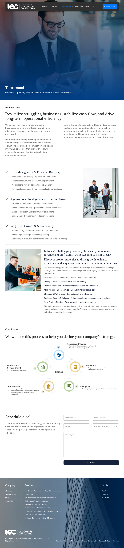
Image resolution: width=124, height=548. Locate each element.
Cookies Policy (104, 541)
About (59, 6)
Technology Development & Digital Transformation (43, 511)
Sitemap (116, 541)
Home (50, 6)
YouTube (105, 491)
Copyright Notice (62, 541)
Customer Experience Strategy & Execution (40, 518)
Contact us (109, 6)
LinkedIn (105, 494)
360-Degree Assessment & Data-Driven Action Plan (43, 491)
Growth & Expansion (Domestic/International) (40, 498)
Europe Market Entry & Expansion (36, 504)
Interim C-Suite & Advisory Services (37, 508)
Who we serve (84, 6)
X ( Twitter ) (106, 498)
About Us (8, 491)
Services (70, 6)
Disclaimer (75, 541)
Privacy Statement (89, 541)
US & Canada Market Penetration (36, 501)
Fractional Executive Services (35, 515)
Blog (96, 6)
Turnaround (29, 494)
